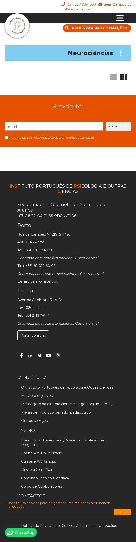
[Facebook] (21, 355)
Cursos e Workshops (38, 461)
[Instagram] (58, 355)
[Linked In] (30, 355)
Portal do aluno (33, 335)
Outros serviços (34, 420)
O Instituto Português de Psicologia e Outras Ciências (67, 387)
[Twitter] (39, 355)
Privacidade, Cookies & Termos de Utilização (63, 137)
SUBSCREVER (118, 126)
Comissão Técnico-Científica (45, 478)
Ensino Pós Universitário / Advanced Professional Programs (63, 442)
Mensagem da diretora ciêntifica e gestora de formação (69, 404)
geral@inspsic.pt (117, 4)
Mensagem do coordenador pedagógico (56, 412)
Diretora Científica (36, 469)
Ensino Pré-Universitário (41, 453)
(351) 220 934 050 (81, 4)
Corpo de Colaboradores (41, 486)
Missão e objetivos (37, 395)
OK (122, 512)
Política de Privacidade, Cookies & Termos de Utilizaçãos (69, 525)
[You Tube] (49, 355)
